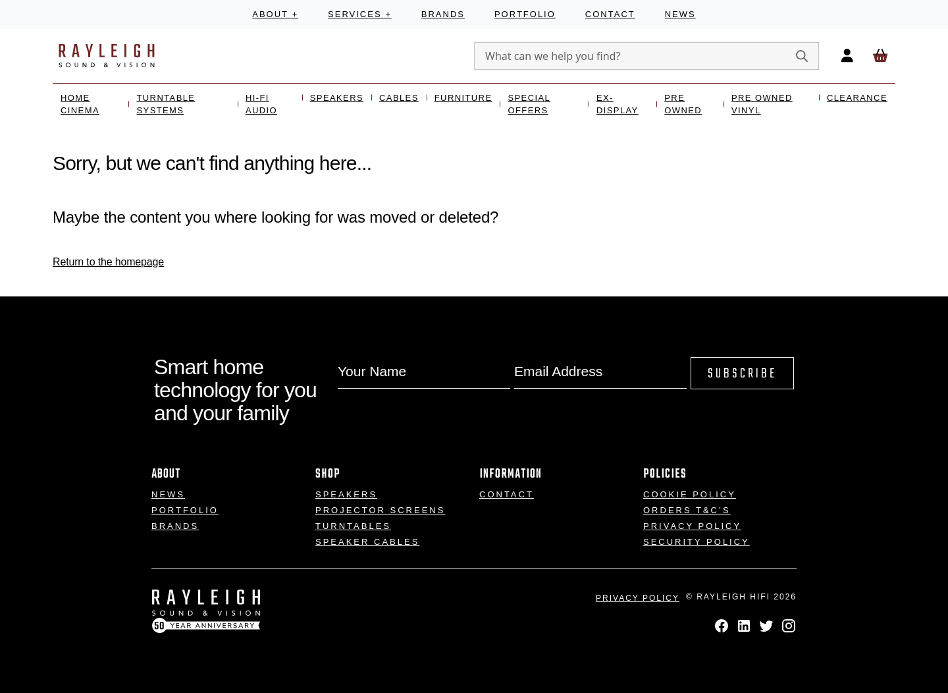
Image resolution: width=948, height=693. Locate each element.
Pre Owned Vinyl (762, 104)
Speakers (336, 98)
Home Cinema (80, 104)
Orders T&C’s (687, 510)
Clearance (857, 98)
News (680, 14)
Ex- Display (617, 104)
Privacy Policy (692, 526)
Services (360, 14)
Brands (443, 14)
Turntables (353, 526)
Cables (399, 98)
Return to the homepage (108, 261)
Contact (610, 14)
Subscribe (742, 374)
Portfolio (525, 14)
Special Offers (529, 104)
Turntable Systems (165, 104)
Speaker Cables (367, 542)
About (275, 14)
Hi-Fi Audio (261, 104)
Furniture (463, 98)
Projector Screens (380, 510)
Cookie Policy (689, 494)
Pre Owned (683, 104)
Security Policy (696, 542)
